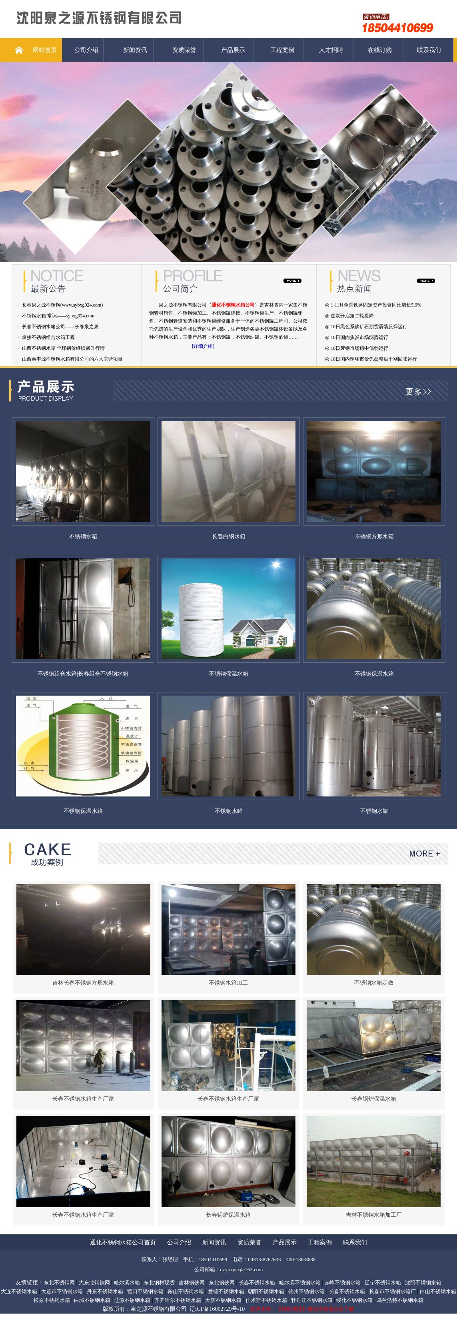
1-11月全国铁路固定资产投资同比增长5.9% (376, 305)
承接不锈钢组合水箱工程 (48, 337)
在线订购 (380, 50)
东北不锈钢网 (59, 1283)
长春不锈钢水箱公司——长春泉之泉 (60, 326)
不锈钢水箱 (83, 537)
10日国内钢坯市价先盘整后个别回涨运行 (374, 359)
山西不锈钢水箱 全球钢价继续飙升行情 (63, 348)
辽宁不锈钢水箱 (383, 1283)
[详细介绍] (203, 346)
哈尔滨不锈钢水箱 (300, 1283)
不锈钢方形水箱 (374, 537)
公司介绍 (86, 50)
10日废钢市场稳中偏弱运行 (359, 348)
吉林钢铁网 (192, 1283)
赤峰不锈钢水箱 (342, 1283)
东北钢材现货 (159, 1283)
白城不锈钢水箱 (92, 1300)
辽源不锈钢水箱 (132, 1300)
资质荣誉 (184, 50)
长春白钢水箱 (228, 537)
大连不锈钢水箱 (19, 1291)
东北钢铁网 (222, 1283)
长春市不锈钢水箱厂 (392, 1291)
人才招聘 (331, 50)
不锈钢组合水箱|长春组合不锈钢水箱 (83, 674)
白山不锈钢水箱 (438, 1291)
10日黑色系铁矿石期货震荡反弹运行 (369, 326)
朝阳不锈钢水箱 (266, 1291)
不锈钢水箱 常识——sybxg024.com (58, 316)
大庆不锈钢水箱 (223, 1300)
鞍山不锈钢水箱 (186, 1291)
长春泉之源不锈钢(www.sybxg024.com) (62, 305)
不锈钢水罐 (229, 811)
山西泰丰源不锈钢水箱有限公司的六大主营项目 (72, 359)
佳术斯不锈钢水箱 (266, 1300)
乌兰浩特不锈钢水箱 (400, 1300)
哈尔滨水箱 (127, 1283)
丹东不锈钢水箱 (105, 1291)
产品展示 (233, 50)
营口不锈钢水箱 (145, 1291)
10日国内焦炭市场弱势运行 (359, 337)
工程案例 (282, 50)
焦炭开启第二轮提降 (352, 316)
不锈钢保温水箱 (228, 674)
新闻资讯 (135, 50)
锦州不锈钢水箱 (306, 1291)
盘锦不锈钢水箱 (226, 1291)
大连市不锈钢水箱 (62, 1291)
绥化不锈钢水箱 (354, 1300)
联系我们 (429, 50)
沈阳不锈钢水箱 (423, 1283)
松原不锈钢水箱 (52, 1300)
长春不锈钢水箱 (257, 1283)
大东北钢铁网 (94, 1283)
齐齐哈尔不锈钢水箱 (177, 1300)
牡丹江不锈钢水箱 (312, 1300)
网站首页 (45, 50)
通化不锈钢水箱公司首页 (123, 1242)
